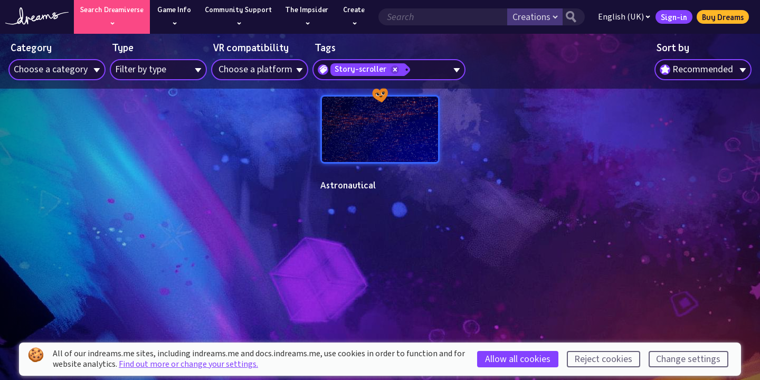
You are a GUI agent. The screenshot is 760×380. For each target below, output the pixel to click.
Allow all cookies (517, 359)
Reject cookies (603, 359)
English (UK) (624, 17)
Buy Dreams (723, 17)
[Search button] (574, 16)
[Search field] (442, 16)
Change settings (688, 359)
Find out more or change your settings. (188, 364)
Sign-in (674, 17)
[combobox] (703, 69)
